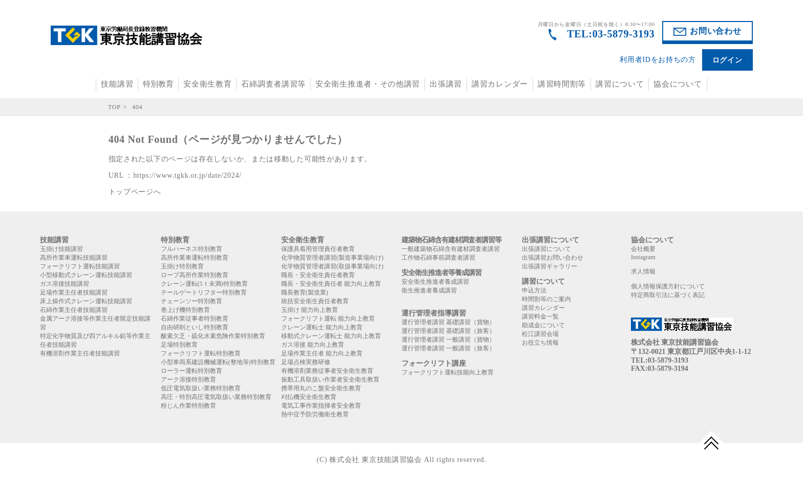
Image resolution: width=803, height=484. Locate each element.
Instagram (643, 257)
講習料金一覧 (540, 316)
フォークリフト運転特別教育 (201, 353)
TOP (114, 107)
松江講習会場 (540, 334)
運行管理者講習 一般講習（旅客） (448, 348)
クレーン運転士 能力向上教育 (322, 327)
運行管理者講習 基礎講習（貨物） (448, 322)
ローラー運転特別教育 (191, 370)
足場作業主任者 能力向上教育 (322, 353)
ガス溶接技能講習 (64, 283)
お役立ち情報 (540, 342)
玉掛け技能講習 (61, 248)
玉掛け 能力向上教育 (309, 309)
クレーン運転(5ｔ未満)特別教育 (204, 283)
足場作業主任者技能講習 (74, 292)
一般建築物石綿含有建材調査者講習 (451, 248)
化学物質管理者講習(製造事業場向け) (332, 257)
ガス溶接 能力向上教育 (312, 344)
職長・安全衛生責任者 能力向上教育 (331, 283)
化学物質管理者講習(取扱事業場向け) (332, 266)
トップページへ (135, 192)
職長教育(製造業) (304, 292)
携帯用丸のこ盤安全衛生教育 (321, 388)
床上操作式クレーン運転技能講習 (86, 301)
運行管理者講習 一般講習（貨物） (448, 339)
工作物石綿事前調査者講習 (438, 257)
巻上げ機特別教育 (185, 309)
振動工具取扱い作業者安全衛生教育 (330, 379)
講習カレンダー (500, 84)
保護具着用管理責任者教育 (318, 248)
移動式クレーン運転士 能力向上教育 (331, 336)
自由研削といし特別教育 (194, 327)
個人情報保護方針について (668, 286)
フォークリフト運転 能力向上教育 (328, 318)
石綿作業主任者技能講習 (74, 309)
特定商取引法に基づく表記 (668, 295)
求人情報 (643, 271)
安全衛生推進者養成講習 (435, 281)
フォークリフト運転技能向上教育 (448, 372)
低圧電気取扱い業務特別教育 (201, 388)
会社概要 (643, 248)
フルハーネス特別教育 (191, 248)
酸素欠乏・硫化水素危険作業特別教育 (213, 336)
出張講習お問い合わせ (552, 257)
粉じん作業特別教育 (188, 405)
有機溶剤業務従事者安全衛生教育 (327, 370)
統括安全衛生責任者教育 (315, 301)
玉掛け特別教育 (182, 266)
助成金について (543, 325)
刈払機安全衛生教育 (308, 397)
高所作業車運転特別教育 (194, 257)
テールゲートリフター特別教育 (204, 292)
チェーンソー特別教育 (191, 301)
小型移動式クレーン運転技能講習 (86, 275)
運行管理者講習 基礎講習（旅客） (448, 330)
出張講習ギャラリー (549, 266)
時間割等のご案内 (546, 299)
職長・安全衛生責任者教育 (318, 275)
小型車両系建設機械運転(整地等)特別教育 (218, 362)
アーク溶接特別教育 (188, 379)
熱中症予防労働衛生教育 (315, 414)
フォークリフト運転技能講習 (80, 266)
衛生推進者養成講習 (429, 290)
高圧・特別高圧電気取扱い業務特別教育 (216, 397)
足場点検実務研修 (305, 362)
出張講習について (546, 248)
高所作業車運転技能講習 (74, 257)
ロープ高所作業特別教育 (194, 275)
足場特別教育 (179, 344)
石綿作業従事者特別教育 (194, 318)
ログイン (727, 60)
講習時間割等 (562, 84)
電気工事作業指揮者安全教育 (321, 405)
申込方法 (534, 290)
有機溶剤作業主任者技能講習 (80, 353)
